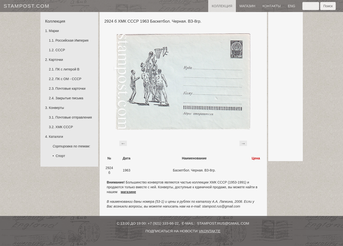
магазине (128, 192)
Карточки (56, 60)
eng (291, 6)
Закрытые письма (69, 98)
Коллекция (222, 6)
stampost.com (26, 6)
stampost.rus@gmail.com (223, 223)
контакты (271, 6)
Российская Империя (71, 40)
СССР (60, 50)
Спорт (60, 156)
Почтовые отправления (73, 117)
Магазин (247, 6)
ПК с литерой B (67, 69)
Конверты (56, 108)
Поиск (328, 6)
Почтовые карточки (70, 88)
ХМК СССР (64, 127)
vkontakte (209, 231)
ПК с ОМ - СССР (68, 79)
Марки (54, 31)
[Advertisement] (285, 86)
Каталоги (56, 137)
